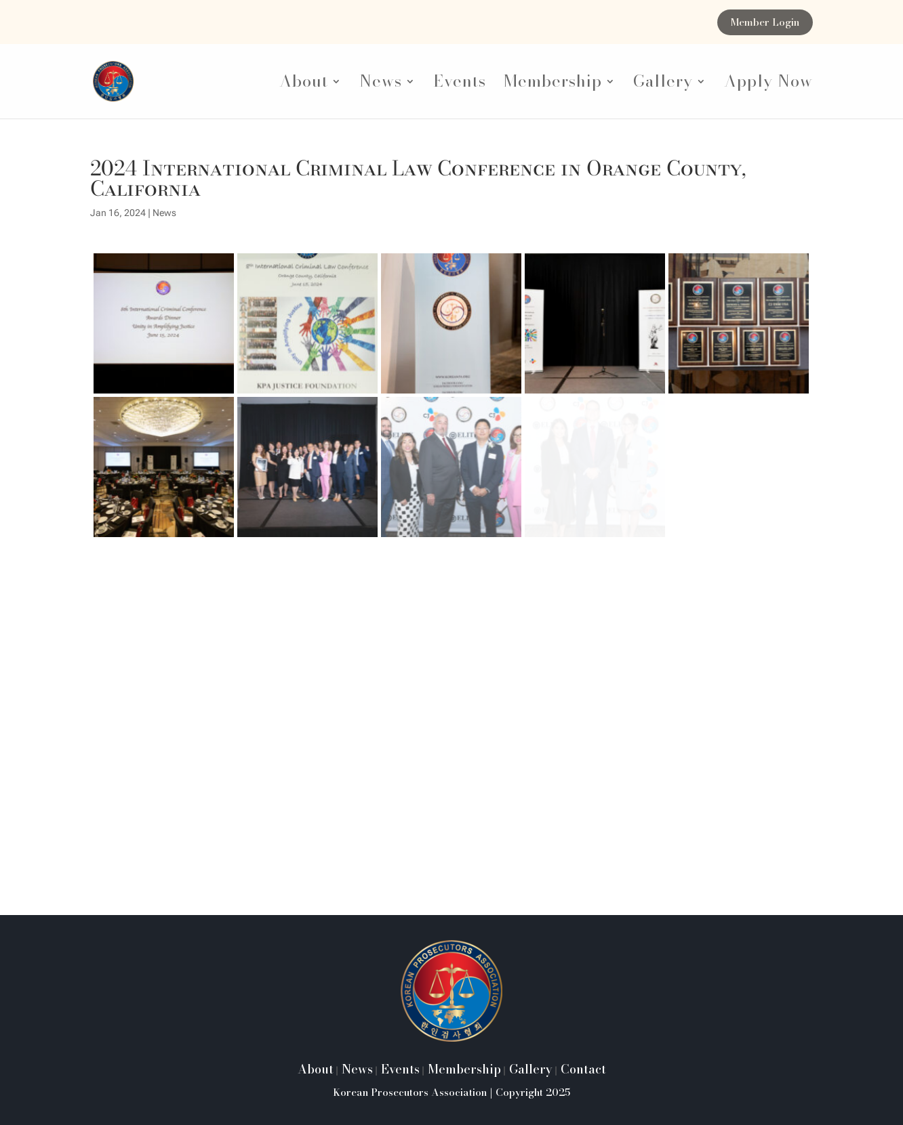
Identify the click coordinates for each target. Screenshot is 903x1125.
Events (459, 85)
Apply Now (768, 85)
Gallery (663, 85)
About (303, 85)
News (380, 85)
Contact (581, 1069)
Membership (553, 85)
